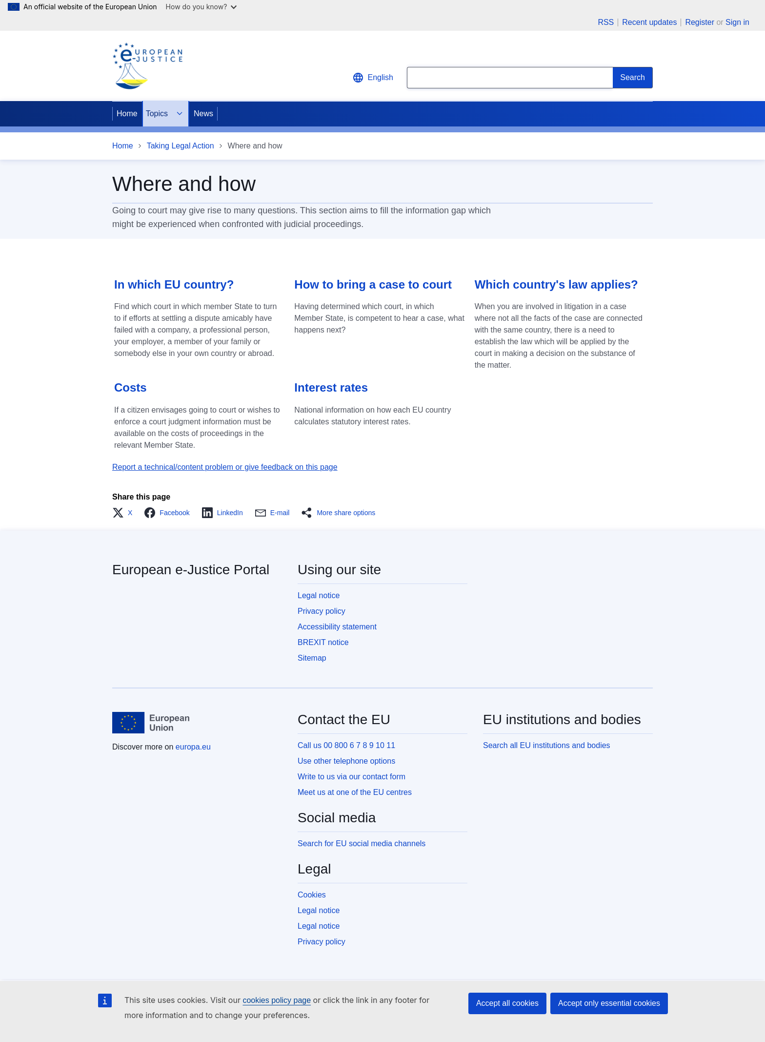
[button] (125, 513)
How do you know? (201, 6)
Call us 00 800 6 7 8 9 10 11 (346, 745)
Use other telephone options (346, 761)
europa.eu (193, 747)
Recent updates (649, 22)
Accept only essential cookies (609, 1003)
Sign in (737, 22)
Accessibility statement (337, 627)
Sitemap (312, 658)
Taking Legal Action (180, 146)
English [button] (372, 77)
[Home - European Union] (150, 722)
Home (127, 113)
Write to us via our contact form (351, 776)
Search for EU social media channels (361, 843)
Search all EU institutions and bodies (546, 745)
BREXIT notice (323, 642)
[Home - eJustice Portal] (147, 65)
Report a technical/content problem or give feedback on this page (225, 467)
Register (699, 22)
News (203, 113)
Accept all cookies (507, 1003)
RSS (606, 22)
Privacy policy (321, 611)
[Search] (633, 77)
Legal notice (319, 595)
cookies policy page (276, 1000)
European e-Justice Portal (190, 569)
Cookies (312, 895)
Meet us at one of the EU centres (355, 792)
